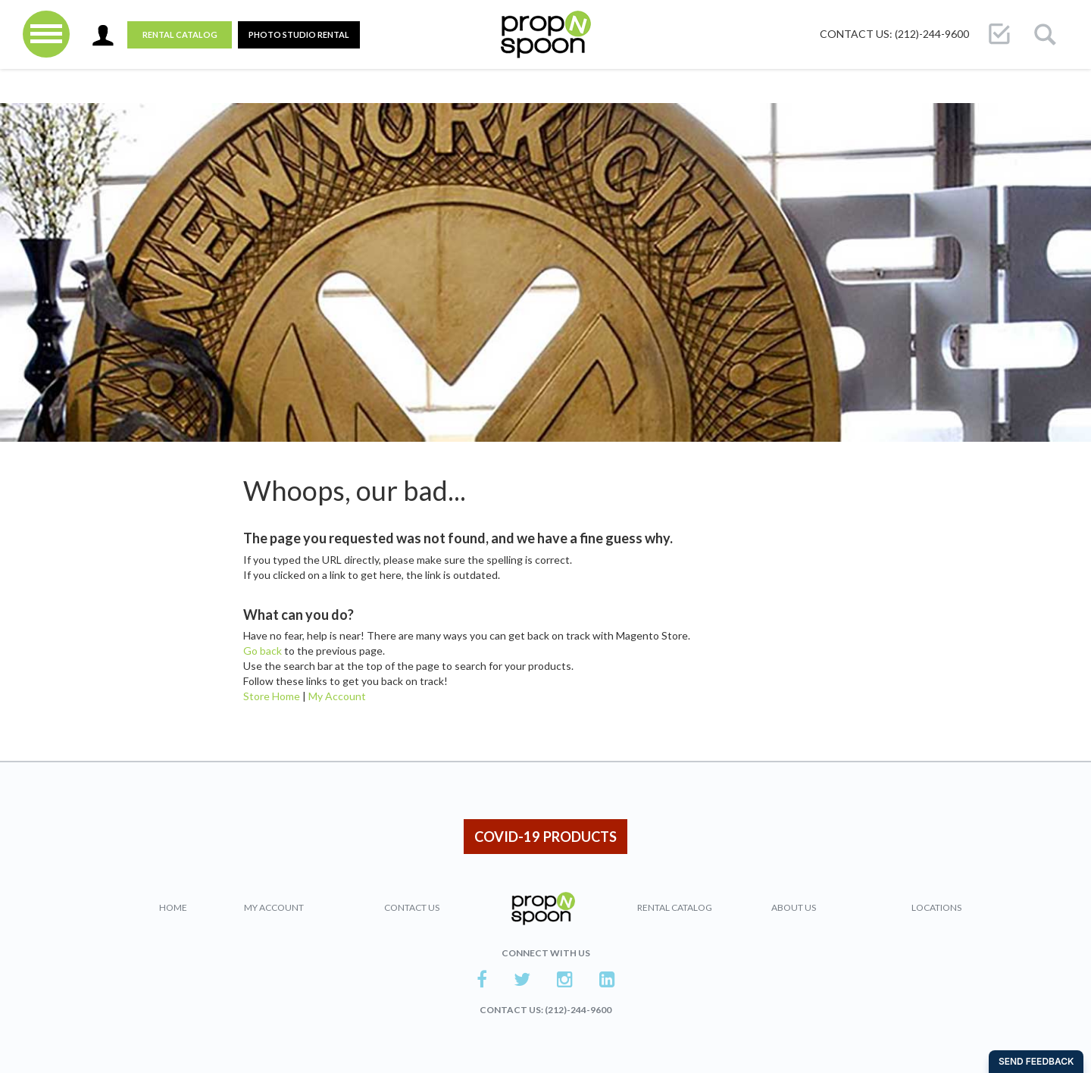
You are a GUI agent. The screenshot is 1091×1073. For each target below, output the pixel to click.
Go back (262, 650)
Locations (936, 907)
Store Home (271, 696)
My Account (337, 696)
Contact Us (411, 907)
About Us (793, 907)
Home (173, 907)
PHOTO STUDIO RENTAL (299, 34)
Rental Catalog (179, 34)
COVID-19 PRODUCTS (545, 836)
